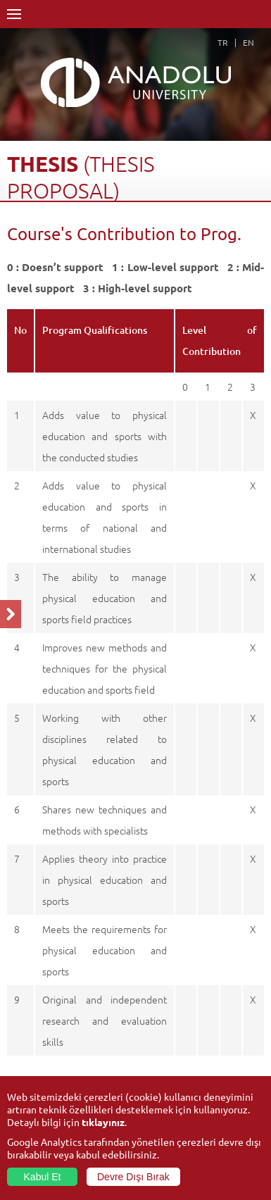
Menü (14, 14)
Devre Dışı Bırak (133, 1176)
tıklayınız (103, 1121)
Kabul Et (42, 1176)
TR (223, 42)
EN (248, 42)
